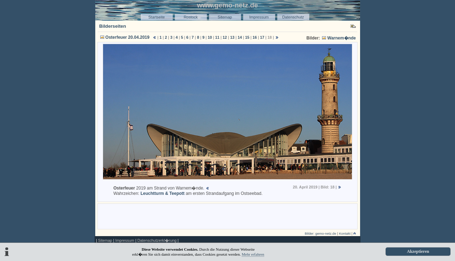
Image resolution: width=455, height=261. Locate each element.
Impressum (258, 17)
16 (255, 37)
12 (225, 37)
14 (239, 37)
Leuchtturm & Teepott (162, 193)
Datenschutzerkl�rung (156, 240)
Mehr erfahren (253, 254)
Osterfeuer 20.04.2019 (127, 37)
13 (232, 37)
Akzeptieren (418, 251)
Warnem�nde (341, 38)
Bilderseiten (112, 26)
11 (217, 37)
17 (262, 37)
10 (210, 37)
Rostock (191, 17)
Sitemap (225, 17)
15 (247, 37)
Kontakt (345, 233)
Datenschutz (293, 17)
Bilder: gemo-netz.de (320, 233)
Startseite (156, 17)
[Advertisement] (227, 216)
